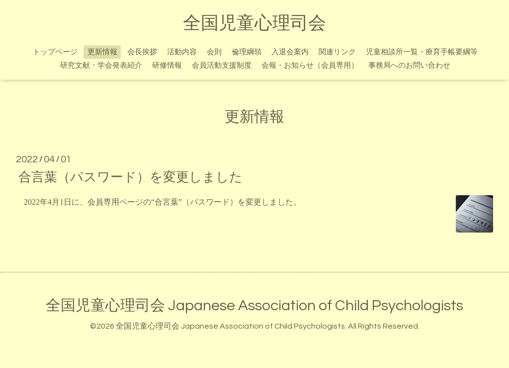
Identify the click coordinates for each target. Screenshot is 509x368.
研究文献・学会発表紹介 (101, 65)
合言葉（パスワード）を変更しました (130, 176)
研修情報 (167, 65)
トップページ (55, 52)
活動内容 (182, 52)
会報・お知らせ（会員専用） (309, 65)
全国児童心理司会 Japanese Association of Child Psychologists (254, 305)
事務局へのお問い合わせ (409, 65)
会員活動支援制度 (222, 65)
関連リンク (337, 52)
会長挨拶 (142, 52)
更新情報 (102, 52)
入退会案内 (290, 52)
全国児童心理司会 (254, 23)
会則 (214, 52)
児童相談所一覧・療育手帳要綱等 (422, 52)
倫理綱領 (246, 52)
